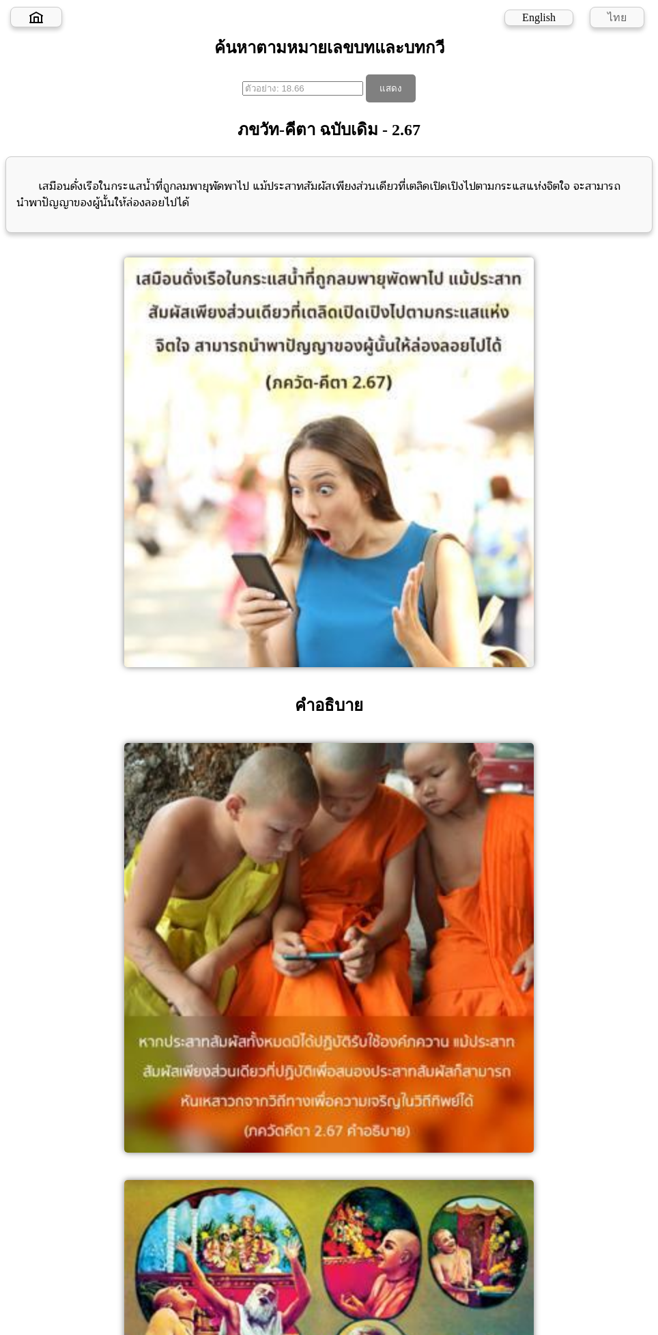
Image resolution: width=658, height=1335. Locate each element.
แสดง (391, 88)
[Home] (36, 17)
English (539, 17)
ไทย (617, 17)
